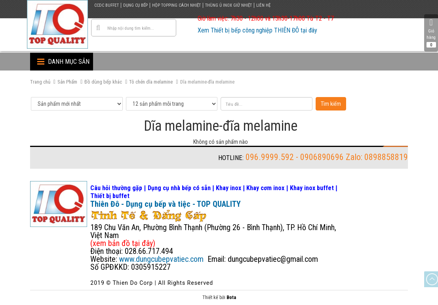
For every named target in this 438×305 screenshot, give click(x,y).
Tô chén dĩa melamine (151, 82)
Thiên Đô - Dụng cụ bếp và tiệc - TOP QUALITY (165, 204)
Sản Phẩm (67, 82)
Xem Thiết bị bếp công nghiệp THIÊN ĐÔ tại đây (257, 30)
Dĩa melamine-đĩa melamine (207, 82)
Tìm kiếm (331, 104)
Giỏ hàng (431, 33)
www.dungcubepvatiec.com (161, 259)
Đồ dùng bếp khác (103, 82)
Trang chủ (40, 82)
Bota (231, 297)
